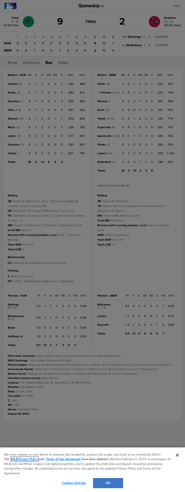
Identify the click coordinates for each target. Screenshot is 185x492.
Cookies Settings (74, 483)
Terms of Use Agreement (63, 459)
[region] (92, 469)
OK (108, 483)
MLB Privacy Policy (24, 459)
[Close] (177, 455)
